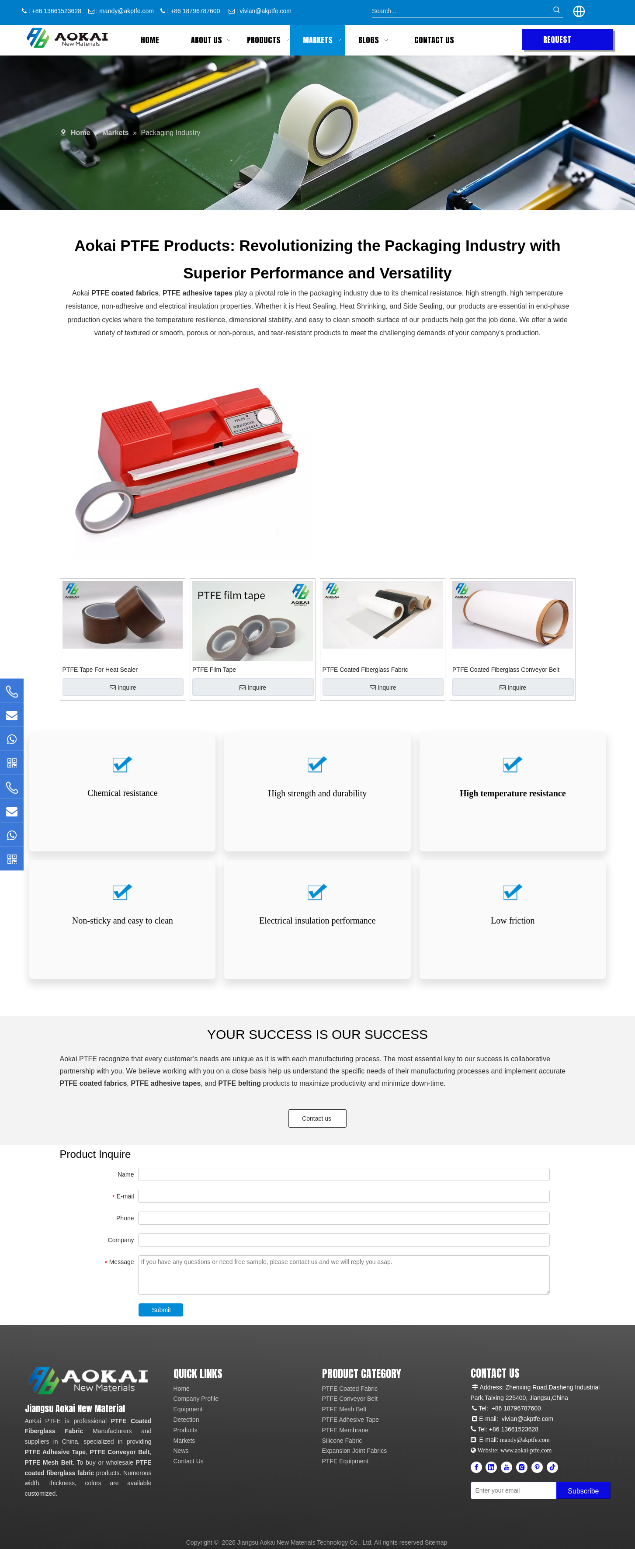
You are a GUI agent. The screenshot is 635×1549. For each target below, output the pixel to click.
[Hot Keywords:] (556, 10)
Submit (161, 1309)
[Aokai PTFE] (89, 1380)
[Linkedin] (491, 1467)
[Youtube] (506, 1467)
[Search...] (461, 10)
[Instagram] (521, 1467)
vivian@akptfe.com (265, 10)
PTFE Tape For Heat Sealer (100, 669)
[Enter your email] (512, 1490)
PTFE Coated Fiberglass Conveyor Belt (505, 669)
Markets (184, 1440)
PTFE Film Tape (214, 669)
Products (185, 1430)
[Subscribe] (583, 1490)
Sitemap (436, 1542)
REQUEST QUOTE (557, 42)
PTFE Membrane (345, 1430)
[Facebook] (476, 1467)
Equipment (188, 1409)
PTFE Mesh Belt (49, 1462)
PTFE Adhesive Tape (55, 1451)
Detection (186, 1419)
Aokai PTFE (78, 1059)
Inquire (123, 687)
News (181, 1450)
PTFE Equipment (345, 1461)
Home (181, 1388)
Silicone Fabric (342, 1440)
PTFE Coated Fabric (350, 1388)
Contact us (317, 1118)
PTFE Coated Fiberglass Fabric (365, 669)
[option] (186, 461)
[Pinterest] (537, 1467)
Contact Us (188, 1461)
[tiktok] (552, 1467)
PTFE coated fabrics (125, 288)
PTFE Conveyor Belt (119, 1451)
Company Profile (196, 1398)
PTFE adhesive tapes (197, 288)
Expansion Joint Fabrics (354, 1450)
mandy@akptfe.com (126, 10)
